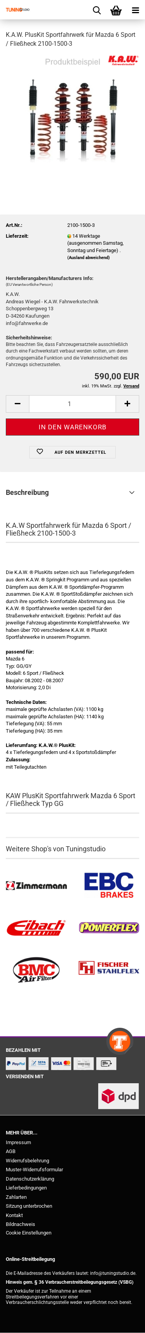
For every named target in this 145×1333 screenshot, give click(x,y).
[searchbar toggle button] (96, 9)
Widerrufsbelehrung (27, 1161)
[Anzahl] (72, 404)
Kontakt (14, 1215)
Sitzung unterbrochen (29, 1206)
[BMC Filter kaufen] (36, 970)
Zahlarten (16, 1197)
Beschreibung (27, 492)
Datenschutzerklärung (30, 1179)
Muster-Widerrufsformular (34, 1169)
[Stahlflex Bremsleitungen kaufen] (109, 970)
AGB (10, 1151)
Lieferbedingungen (26, 1188)
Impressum (18, 1142)
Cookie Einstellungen (28, 1233)
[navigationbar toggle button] (135, 9)
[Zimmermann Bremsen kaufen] (36, 886)
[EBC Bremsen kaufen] (109, 886)
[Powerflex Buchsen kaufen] (109, 928)
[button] (17, 404)
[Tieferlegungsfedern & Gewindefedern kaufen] (36, 928)
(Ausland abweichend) (88, 257)
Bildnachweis (20, 1224)
